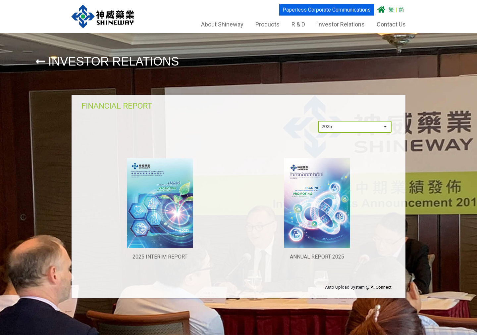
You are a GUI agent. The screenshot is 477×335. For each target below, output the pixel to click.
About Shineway (222, 24)
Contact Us (390, 24)
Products (267, 24)
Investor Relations (340, 24)
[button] (385, 126)
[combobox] (349, 126)
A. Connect (381, 287)
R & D (298, 24)
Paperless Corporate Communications (326, 10)
